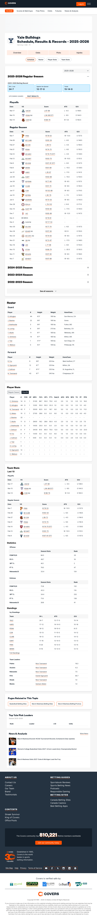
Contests (11, 809)
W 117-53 (48, 222)
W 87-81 (50, 163)
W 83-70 (48, 158)
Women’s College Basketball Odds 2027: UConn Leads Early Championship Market (47, 749)
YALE (11, 620)
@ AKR (27, 231)
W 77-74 (48, 227)
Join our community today (48, 843)
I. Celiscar (13, 430)
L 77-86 (48, 245)
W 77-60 (48, 181)
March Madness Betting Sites (42, 704)
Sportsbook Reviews (60, 782)
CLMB (27, 186)
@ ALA (27, 204)
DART (27, 177)
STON (27, 250)
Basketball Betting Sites (18, 704)
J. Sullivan (11, 369)
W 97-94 (48, 231)
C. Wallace (11, 345)
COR (27, 120)
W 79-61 (48, 218)
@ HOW (28, 163)
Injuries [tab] (79, 53)
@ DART (28, 159)
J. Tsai (10, 341)
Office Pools (11, 820)
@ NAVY (28, 259)
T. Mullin (11, 333)
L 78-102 (48, 204)
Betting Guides (60, 777)
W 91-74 (48, 186)
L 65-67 (48, 172)
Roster (41, 60)
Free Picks (40, 11)
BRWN (27, 168)
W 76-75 (50, 154)
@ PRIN (28, 195)
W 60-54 (48, 140)
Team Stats (65, 60)
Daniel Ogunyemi (42, 676)
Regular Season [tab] (13, 392)
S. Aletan (13, 413)
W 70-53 (48, 200)
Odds (50, 11)
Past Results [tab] (33, 96)
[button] (88, 76)
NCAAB (9, 11)
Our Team (9, 788)
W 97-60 (48, 254)
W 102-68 (48, 190)
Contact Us (10, 782)
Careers (8, 785)
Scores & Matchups (25, 11)
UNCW (28, 111)
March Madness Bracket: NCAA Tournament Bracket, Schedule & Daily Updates (46, 739)
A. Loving (11, 329)
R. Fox (10, 361)
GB (26, 240)
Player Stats (52, 60)
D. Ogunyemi (12, 365)
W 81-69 (48, 168)
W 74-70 (48, 149)
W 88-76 (47, 120)
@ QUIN (28, 254)
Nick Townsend (41, 664)
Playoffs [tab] (25, 392)
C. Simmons (12, 337)
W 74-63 (48, 236)
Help (16, 868)
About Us (11, 777)
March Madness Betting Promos (69, 704)
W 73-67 (48, 240)
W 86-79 (48, 249)
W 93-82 (48, 209)
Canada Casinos (58, 803)
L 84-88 (48, 115)
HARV (27, 172)
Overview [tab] (17, 53)
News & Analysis (71, 11)
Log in (81, 4)
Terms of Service (35, 868)
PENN (28, 115)
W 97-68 (48, 259)
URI (26, 245)
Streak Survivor (12, 814)
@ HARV (28, 154)
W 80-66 (48, 213)
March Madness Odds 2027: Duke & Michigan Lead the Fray (39, 759)
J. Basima (11, 320)
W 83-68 (48, 177)
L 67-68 (47, 111)
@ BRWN (28, 200)
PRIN (27, 136)
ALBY (27, 209)
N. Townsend (12, 373)
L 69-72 (48, 145)
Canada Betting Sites (60, 800)
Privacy (23, 868)
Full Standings (15, 653)
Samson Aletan (41, 684)
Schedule (30, 60)
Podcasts (54, 788)
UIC (26, 213)
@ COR (27, 145)
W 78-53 (48, 136)
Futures (58, 11)
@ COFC (28, 236)
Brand (7, 791)
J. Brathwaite (12, 324)
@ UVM (28, 227)
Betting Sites (59, 794)
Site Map (9, 868)
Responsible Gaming (60, 791)
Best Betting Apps (59, 806)
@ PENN (28, 181)
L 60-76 (48, 195)
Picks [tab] (58, 53)
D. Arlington (12, 316)
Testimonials (11, 794)
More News (84, 733)
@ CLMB (28, 140)
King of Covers (12, 817)
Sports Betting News (60, 785)
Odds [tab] (38, 53)
